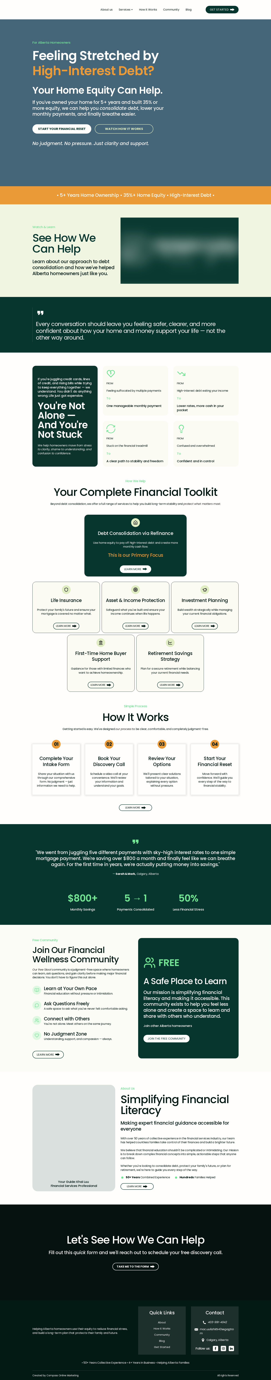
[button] (222, 9)
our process (123, 729)
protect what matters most (201, 504)
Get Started (162, 1347)
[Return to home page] (60, 10)
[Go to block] (135, 160)
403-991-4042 (217, 1322)
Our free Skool (41, 970)
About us (106, 10)
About (162, 1322)
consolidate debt (119, 108)
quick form (85, 1252)
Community (171, 10)
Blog (189, 10)
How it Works (148, 10)
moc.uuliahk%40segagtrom (217, 1331)
